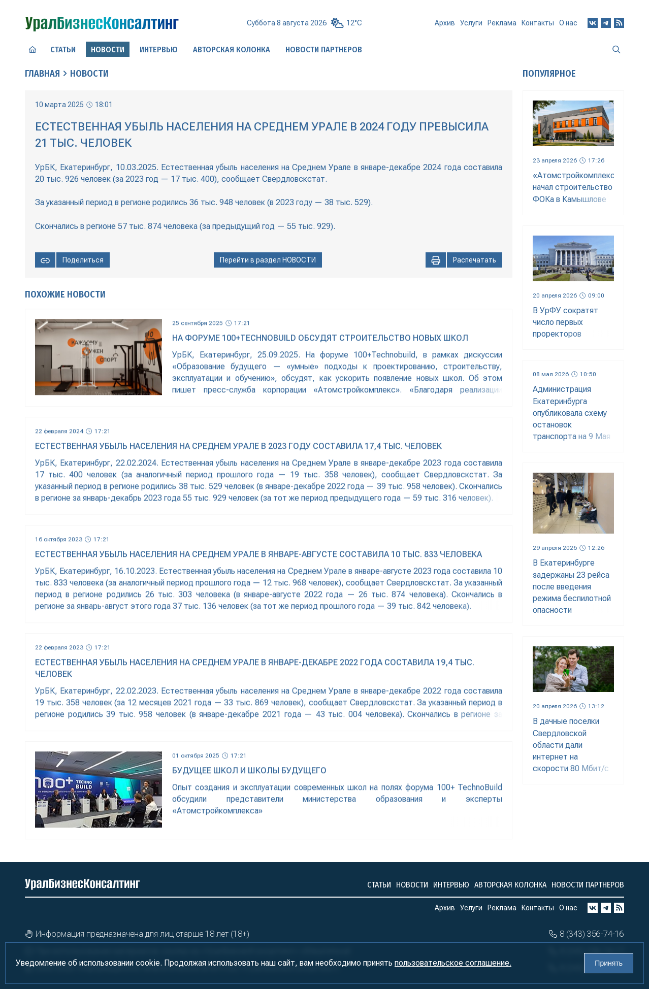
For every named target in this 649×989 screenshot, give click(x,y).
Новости (89, 73)
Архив (445, 23)
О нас (568, 23)
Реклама (502, 23)
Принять (609, 963)
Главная (42, 73)
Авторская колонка (231, 49)
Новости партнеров (323, 49)
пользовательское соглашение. (453, 963)
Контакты (538, 23)
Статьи (63, 49)
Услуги (471, 23)
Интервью (159, 49)
